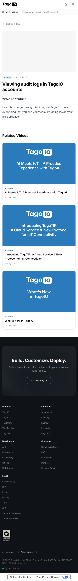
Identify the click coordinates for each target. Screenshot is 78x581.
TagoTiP (6, 433)
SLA (4, 508)
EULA (5, 492)
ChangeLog (7, 452)
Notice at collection (21, 577)
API (4, 447)
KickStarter (7, 468)
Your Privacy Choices (48, 577)
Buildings (45, 417)
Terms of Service (10, 518)
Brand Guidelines (49, 447)
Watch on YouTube (14, 99)
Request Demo (48, 468)
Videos (15, 12)
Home (5, 12)
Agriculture (46, 412)
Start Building (39, 380)
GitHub (5, 463)
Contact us (7, 552)
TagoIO (5, 412)
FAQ (43, 452)
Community (7, 457)
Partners (45, 463)
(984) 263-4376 (29, 552)
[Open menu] (73, 4)
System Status (10, 568)
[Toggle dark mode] (66, 4)
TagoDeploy (8, 428)
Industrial (45, 428)
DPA (4, 487)
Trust (4, 502)
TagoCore (7, 423)
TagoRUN (7, 417)
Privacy (6, 497)
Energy (44, 423)
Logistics (45, 433)
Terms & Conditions (11, 513)
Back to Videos (11, 24)
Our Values (46, 457)
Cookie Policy (8, 481)
